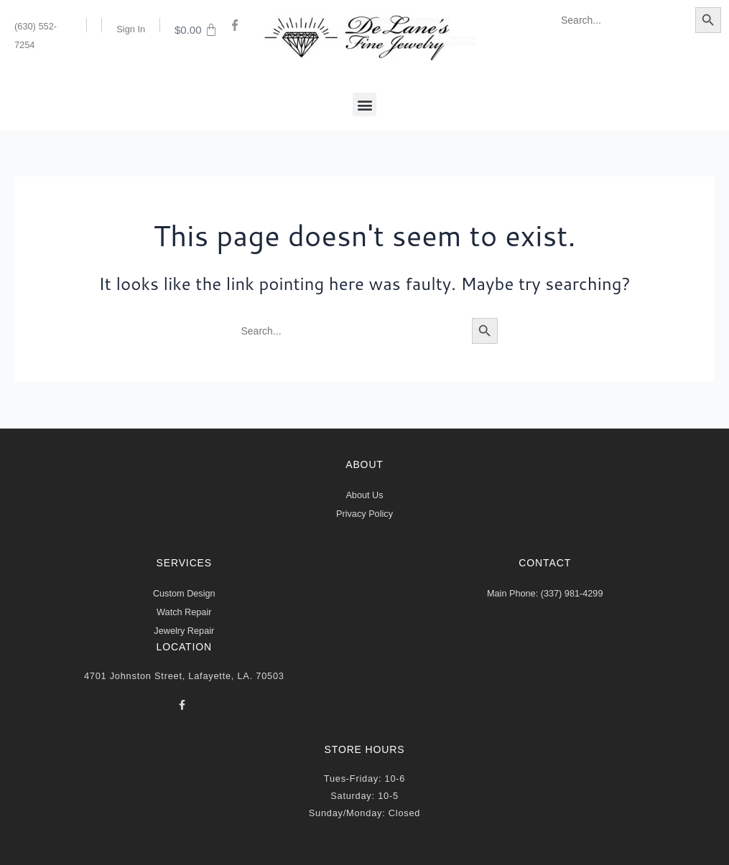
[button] (364, 104)
